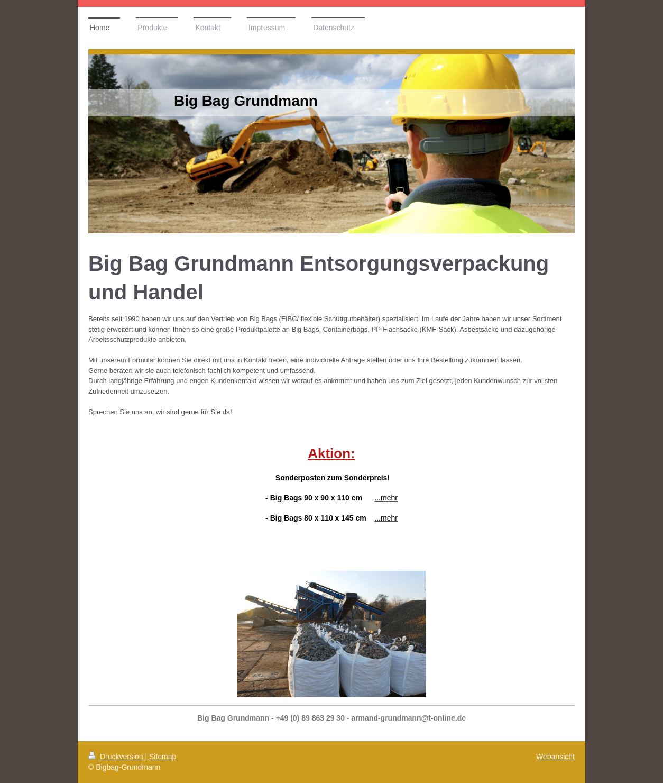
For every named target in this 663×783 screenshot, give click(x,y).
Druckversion (116, 756)
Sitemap (162, 756)
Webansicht (555, 756)
